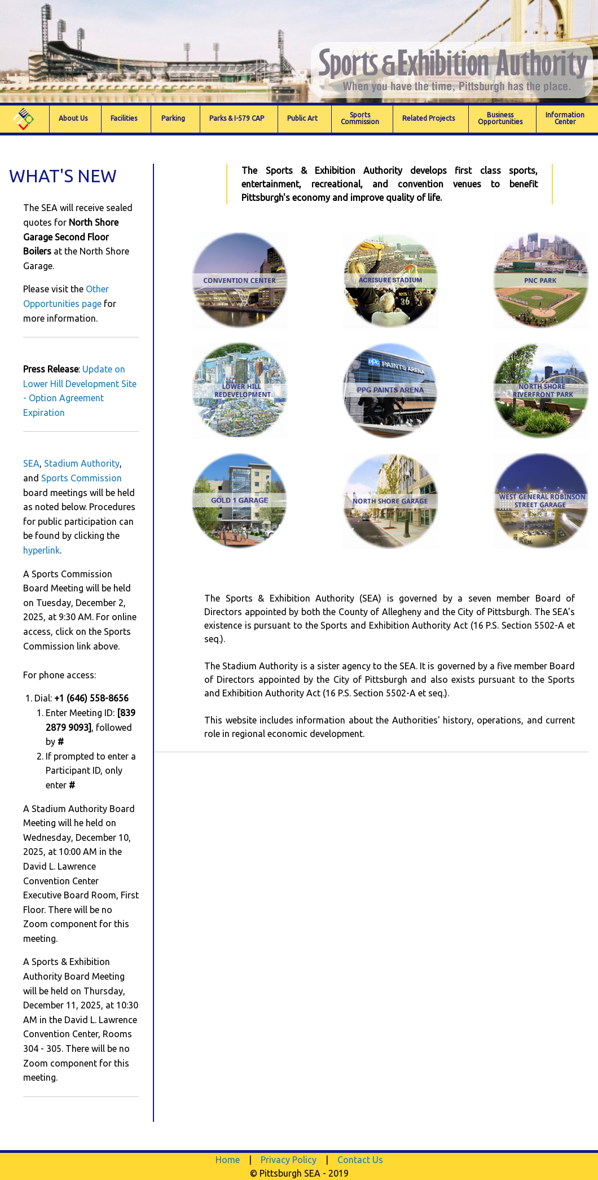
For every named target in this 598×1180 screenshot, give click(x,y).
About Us (73, 118)
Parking (173, 118)
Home (228, 1160)
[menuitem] (25, 119)
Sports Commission (81, 478)
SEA (31, 463)
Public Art (302, 118)
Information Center (565, 118)
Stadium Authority (82, 463)
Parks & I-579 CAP (236, 118)
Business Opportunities (500, 118)
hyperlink (41, 550)
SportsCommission (360, 118)
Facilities (124, 118)
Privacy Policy (288, 1160)
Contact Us (360, 1160)
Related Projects (428, 118)
